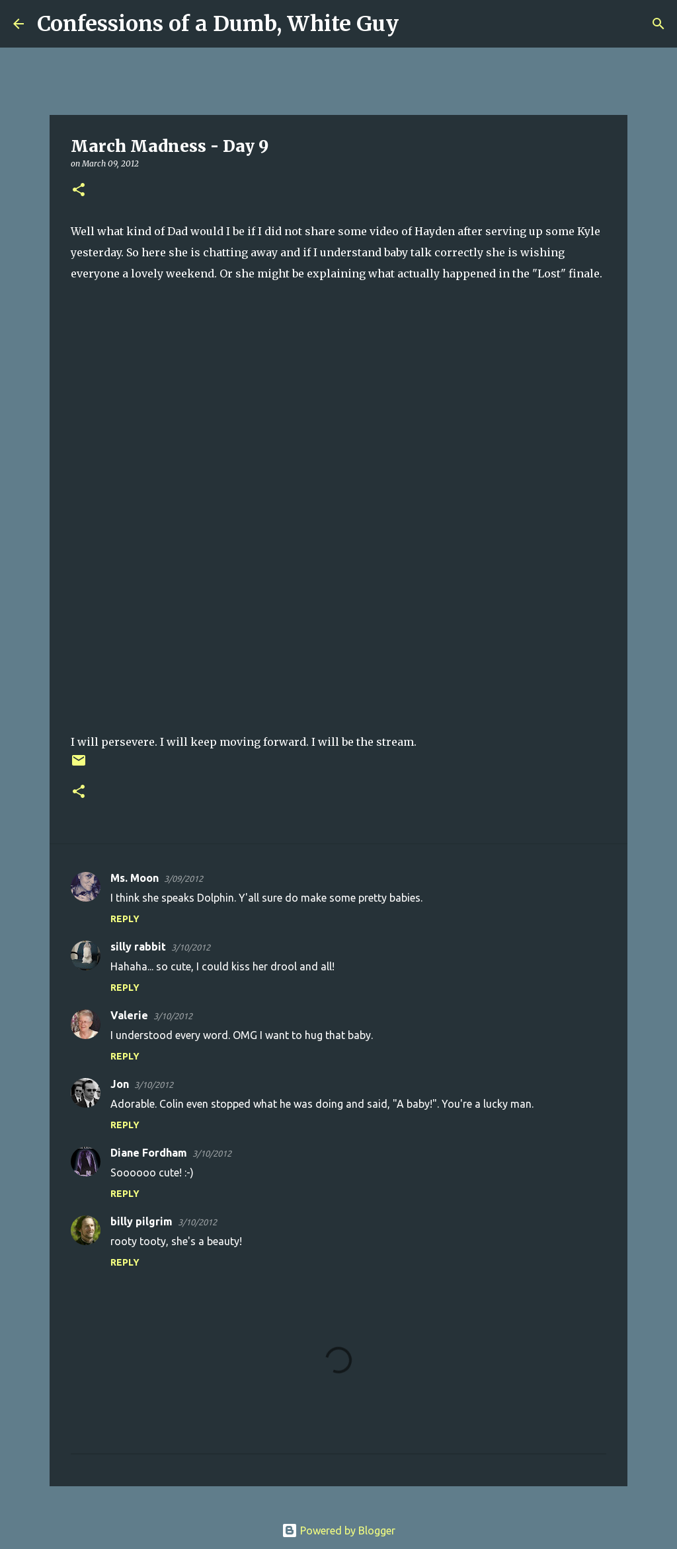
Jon (119, 1084)
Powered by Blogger (338, 1530)
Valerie (129, 1015)
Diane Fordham (148, 1153)
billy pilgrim (141, 1221)
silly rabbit (138, 947)
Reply (124, 919)
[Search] (417, 24)
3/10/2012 (190, 947)
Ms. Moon (134, 878)
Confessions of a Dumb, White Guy (218, 24)
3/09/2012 (183, 878)
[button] (79, 190)
